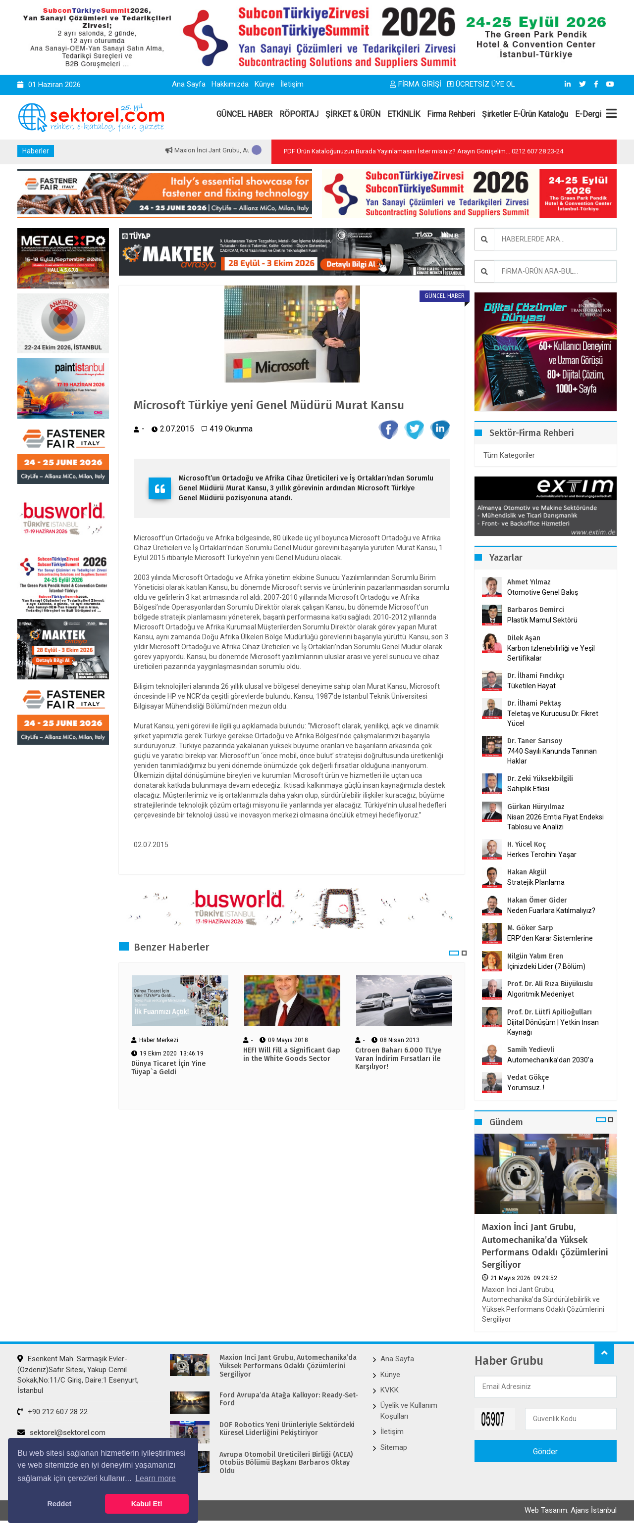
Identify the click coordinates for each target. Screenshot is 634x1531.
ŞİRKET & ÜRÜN (352, 114)
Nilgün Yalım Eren (535, 956)
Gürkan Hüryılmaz (536, 807)
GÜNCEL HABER (244, 114)
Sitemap (393, 1447)
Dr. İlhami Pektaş (534, 703)
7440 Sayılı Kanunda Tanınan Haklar (552, 756)
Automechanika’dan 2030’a (550, 1060)
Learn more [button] (155, 1478)
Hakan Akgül (526, 872)
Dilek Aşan (523, 638)
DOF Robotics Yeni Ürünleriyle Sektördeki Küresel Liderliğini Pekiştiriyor (287, 1429)
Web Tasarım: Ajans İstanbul (571, 1510)
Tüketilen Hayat (534, 686)
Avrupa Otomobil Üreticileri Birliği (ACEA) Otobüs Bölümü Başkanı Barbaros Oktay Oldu (286, 1463)
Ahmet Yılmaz (529, 582)
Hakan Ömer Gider (537, 900)
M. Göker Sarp (530, 928)
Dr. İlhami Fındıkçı (535, 675)
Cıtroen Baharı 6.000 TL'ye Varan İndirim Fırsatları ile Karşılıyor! (398, 1059)
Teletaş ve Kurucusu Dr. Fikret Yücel (552, 718)
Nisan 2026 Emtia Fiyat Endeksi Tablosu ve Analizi (555, 822)
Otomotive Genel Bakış (542, 592)
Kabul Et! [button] (146, 1504)
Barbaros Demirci (535, 610)
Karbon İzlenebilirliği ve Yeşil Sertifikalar (551, 653)
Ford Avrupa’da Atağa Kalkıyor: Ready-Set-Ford (288, 1399)
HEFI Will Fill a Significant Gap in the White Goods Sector (291, 1055)
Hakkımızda (230, 84)
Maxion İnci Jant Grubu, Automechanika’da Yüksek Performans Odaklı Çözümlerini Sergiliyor (545, 1246)
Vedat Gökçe (528, 1077)
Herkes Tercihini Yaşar (542, 855)
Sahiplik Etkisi (528, 789)
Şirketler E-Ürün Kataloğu (525, 114)
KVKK (389, 1390)
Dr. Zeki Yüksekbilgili (540, 778)
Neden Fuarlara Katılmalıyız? (551, 910)
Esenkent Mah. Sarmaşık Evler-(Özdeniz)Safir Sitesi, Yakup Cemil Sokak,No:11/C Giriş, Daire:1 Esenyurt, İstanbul (78, 1374)
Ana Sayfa (189, 84)
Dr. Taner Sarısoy (534, 741)
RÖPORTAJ (298, 114)
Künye (264, 84)
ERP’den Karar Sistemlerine (550, 938)
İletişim (292, 84)
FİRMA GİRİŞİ (415, 84)
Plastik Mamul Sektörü (542, 620)
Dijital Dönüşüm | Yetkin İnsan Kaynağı (553, 1027)
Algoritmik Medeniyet (540, 994)
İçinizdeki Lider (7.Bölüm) (546, 966)
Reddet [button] (59, 1504)
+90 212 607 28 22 (52, 1411)
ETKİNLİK (403, 114)
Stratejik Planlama (536, 882)
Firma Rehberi (451, 114)
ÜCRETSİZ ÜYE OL (481, 84)
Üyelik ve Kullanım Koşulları (408, 1410)
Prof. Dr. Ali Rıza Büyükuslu (550, 984)
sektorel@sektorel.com (61, 1432)
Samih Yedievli (530, 1050)
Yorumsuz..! (525, 1088)
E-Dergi (588, 114)
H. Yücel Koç (526, 844)
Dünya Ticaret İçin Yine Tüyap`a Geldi (168, 1068)
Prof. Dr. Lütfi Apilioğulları (549, 1012)
